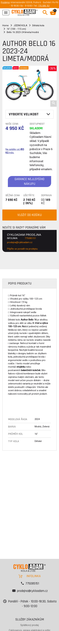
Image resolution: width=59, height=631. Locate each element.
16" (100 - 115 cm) (16, 29)
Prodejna (5, 2)
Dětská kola (38, 25)
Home (5, 25)
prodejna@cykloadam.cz (19, 242)
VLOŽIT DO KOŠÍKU (29, 215)
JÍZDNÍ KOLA (20, 25)
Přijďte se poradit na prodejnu (22, 248)
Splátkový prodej (29, 625)
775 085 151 (44, 5)
